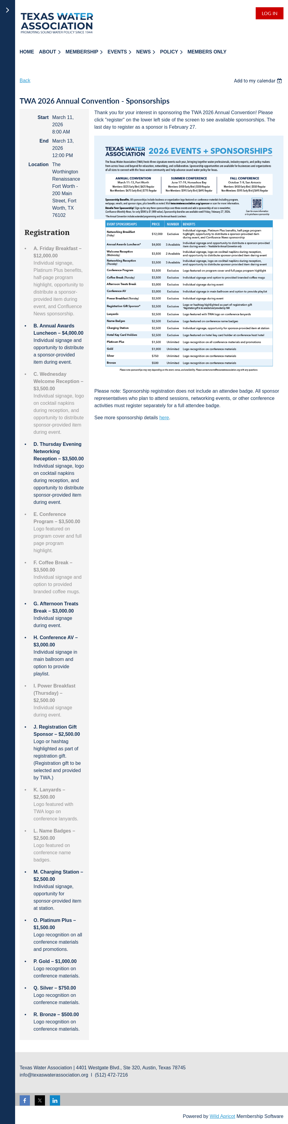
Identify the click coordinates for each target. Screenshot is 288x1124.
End (44, 140)
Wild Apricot (222, 1116)
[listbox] (258, 81)
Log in (269, 13)
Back (25, 80)
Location (38, 164)
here (164, 417)
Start (43, 117)
